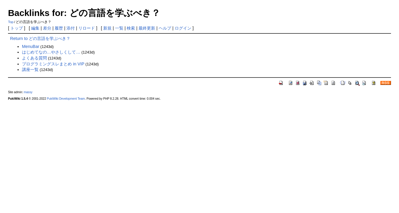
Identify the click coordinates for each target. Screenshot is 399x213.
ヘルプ (165, 28)
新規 (107, 28)
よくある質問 (34, 58)
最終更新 (147, 28)
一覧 (119, 28)
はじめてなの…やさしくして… (51, 52)
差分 (47, 28)
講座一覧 (30, 69)
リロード (86, 28)
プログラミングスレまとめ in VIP (53, 64)
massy (28, 92)
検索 (131, 28)
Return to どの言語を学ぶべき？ (40, 38)
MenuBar (30, 46)
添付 (70, 28)
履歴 (59, 28)
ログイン (183, 28)
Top (11, 22)
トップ (16, 28)
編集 (35, 28)
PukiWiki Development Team (66, 98)
